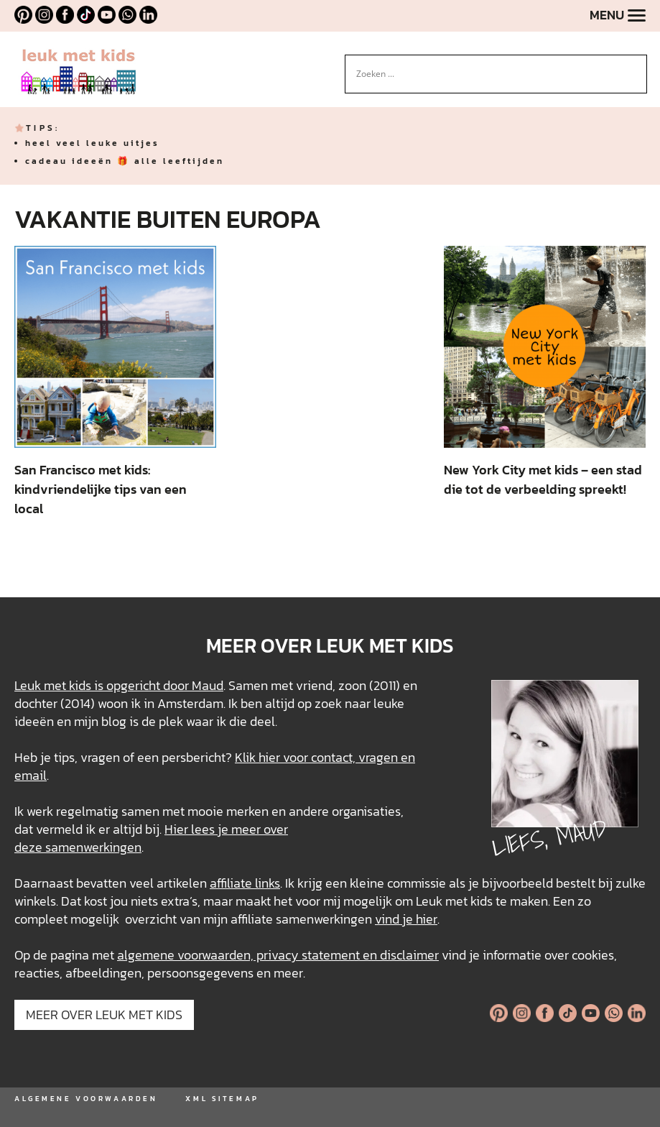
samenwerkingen (93, 847)
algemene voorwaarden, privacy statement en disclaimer (278, 955)
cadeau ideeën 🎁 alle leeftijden (124, 161)
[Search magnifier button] (636, 65)
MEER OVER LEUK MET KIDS (104, 1014)
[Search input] (489, 74)
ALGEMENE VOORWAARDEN (85, 1098)
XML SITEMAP (222, 1098)
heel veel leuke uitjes (92, 143)
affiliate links (245, 883)
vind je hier (406, 919)
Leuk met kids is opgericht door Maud (118, 685)
